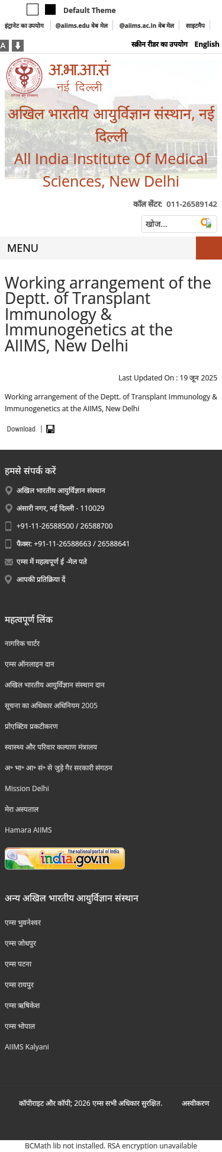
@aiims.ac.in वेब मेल (147, 25)
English (207, 44)
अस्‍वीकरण (196, 1103)
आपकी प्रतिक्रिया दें (41, 579)
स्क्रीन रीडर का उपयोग (159, 44)
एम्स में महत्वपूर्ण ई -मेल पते (52, 561)
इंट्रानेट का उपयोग (25, 25)
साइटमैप (195, 25)
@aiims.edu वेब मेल (82, 25)
